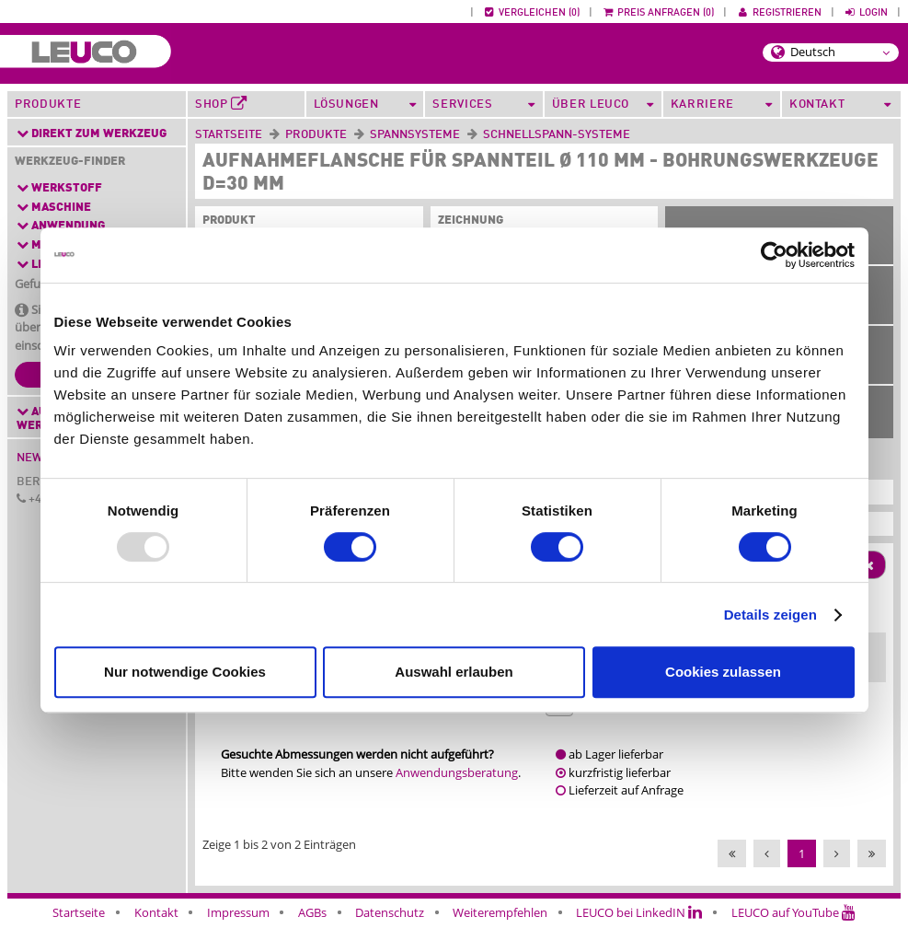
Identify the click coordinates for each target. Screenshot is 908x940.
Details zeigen (770, 614)
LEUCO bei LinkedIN (639, 928)
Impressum (238, 928)
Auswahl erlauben (453, 671)
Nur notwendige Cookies (185, 671)
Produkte (48, 104)
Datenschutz (389, 928)
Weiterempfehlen (500, 928)
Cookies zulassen (723, 671)
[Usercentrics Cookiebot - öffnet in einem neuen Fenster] (774, 255)
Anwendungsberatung (457, 789)
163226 (655, 722)
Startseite (228, 135)
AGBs (312, 928)
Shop (221, 104)
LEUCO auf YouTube (793, 928)
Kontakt (156, 928)
